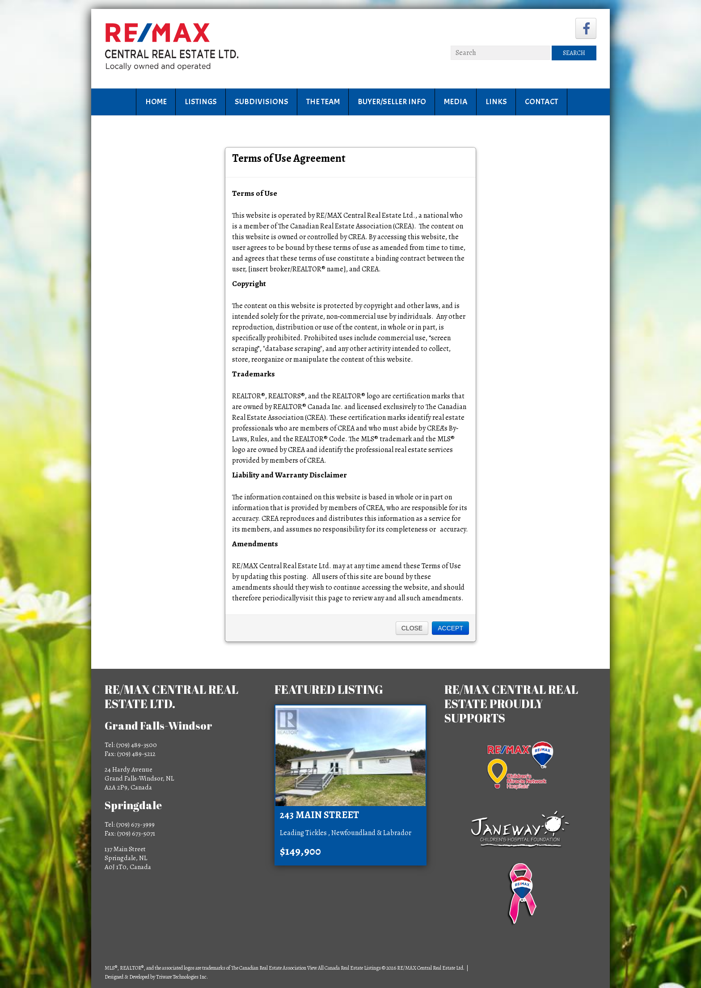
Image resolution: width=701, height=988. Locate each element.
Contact (541, 102)
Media (456, 102)
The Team (323, 102)
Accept (450, 628)
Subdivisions (261, 102)
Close (411, 628)
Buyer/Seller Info (392, 102)
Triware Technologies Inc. (182, 976)
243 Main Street (319, 815)
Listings (201, 102)
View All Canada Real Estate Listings (344, 967)
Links (496, 102)
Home (156, 102)
